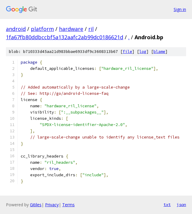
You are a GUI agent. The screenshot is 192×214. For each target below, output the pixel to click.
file (127, 51)
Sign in (180, 9)
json (181, 204)
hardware (71, 28)
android (16, 28)
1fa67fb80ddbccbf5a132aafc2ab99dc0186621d (64, 37)
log (142, 51)
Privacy (52, 204)
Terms (68, 204)
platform (42, 28)
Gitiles (35, 204)
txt (167, 204)
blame (159, 51)
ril (91, 28)
